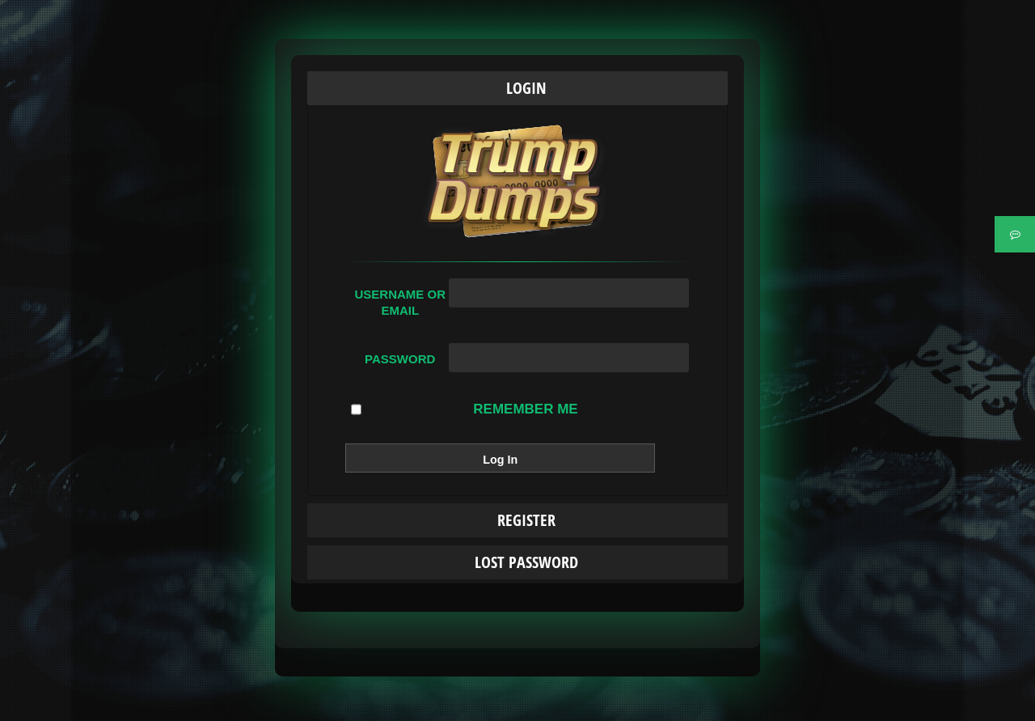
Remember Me (464, 409)
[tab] (517, 88)
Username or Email (400, 302)
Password (400, 359)
